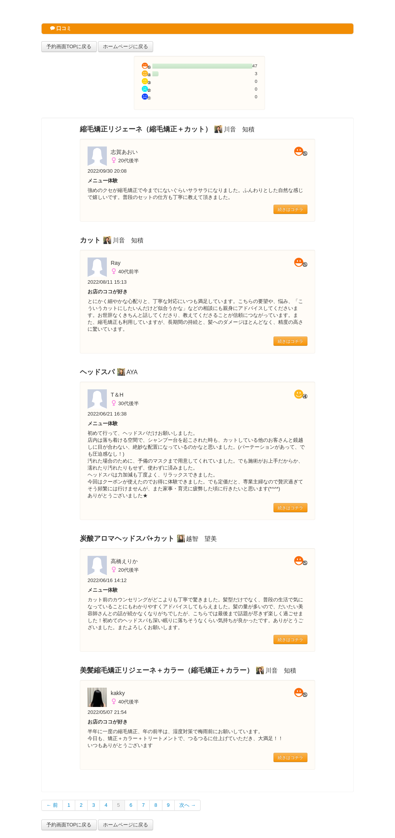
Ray (115, 263)
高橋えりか (124, 561)
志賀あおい (124, 152)
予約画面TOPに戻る (69, 46)
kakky (118, 693)
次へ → (187, 805)
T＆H (117, 395)
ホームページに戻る (125, 46)
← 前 (52, 805)
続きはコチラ (290, 209)
